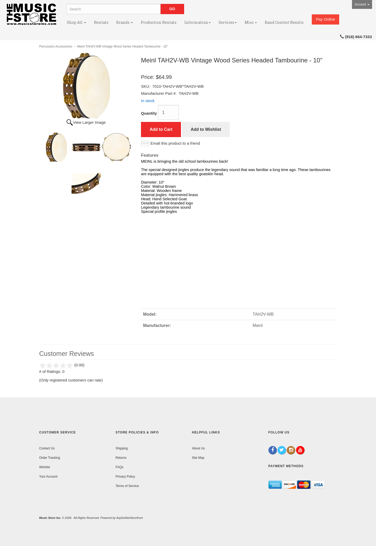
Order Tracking (49, 458)
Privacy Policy (125, 476)
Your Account (48, 476)
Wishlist (44, 467)
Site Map (198, 458)
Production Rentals (159, 22)
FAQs (120, 467)
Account (362, 4)
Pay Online (325, 19)
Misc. (251, 22)
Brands (124, 22)
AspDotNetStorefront (129, 517)
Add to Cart (161, 129)
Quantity (149, 113)
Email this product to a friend (175, 143)
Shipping (122, 448)
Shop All (76, 22)
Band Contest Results (284, 22)
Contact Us (47, 448)
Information (197, 22)
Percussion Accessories (55, 46)
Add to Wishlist (206, 129)
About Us (198, 448)
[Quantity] (168, 112)
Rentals (101, 22)
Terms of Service (127, 486)
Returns (121, 458)
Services (228, 22)
